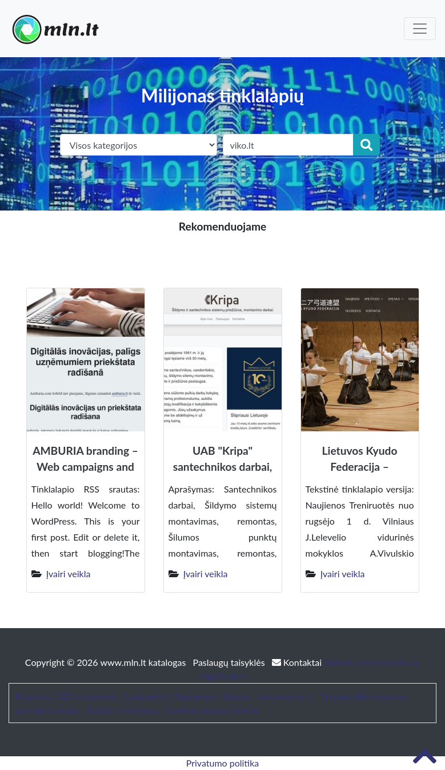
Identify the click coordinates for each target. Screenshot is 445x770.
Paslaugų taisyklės (230, 662)
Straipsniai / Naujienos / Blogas (186, 695)
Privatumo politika (222, 762)
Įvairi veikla (68, 573)
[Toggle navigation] (420, 28)
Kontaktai (298, 662)
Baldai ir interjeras (122, 709)
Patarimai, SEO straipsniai (66, 695)
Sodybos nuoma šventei (212, 709)
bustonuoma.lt (285, 695)
